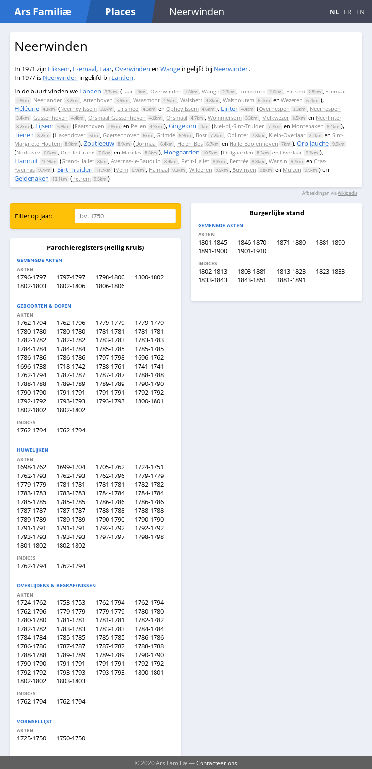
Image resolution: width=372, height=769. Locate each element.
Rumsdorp (252, 91)
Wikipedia (347, 193)
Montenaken (308, 126)
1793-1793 (70, 401)
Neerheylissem (78, 108)
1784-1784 (31, 348)
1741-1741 (149, 366)
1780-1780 (31, 331)
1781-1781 (109, 331)
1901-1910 (251, 250)
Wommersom (225, 117)
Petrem (81, 178)
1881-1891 (291, 280)
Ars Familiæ (43, 11)
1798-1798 (149, 536)
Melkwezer (275, 117)
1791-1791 (70, 392)
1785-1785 (109, 348)
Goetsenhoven (121, 134)
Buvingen (244, 169)
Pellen (138, 126)
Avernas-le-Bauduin (136, 161)
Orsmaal (176, 117)
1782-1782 (31, 340)
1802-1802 (31, 409)
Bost (201, 134)
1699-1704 (70, 466)
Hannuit (26, 160)
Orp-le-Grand (78, 152)
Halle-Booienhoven (254, 143)
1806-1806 (109, 285)
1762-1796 (70, 322)
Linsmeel (128, 108)
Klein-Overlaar (287, 134)
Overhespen (274, 108)
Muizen (292, 169)
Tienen (24, 134)
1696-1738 (31, 366)
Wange (170, 68)
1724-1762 (31, 602)
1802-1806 (70, 285)
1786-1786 (31, 357)
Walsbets (191, 100)
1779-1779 (109, 322)
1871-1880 (291, 242)
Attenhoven (98, 100)
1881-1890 (330, 242)
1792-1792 (149, 392)
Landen (122, 77)
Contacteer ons (216, 763)
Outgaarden (238, 152)
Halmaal (159, 169)
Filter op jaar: (33, 216)
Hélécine (27, 108)
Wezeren (292, 100)
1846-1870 (251, 242)
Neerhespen (325, 108)
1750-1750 (70, 738)
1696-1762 (149, 357)
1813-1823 (291, 271)
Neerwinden (231, 68)
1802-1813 (212, 271)
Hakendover (70, 134)
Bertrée (239, 161)
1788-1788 (149, 374)
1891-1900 (212, 250)
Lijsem (44, 126)
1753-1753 (70, 602)
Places (120, 11)
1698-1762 (31, 466)
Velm (122, 169)
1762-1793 (31, 475)
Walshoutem (238, 100)
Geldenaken (32, 178)
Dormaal (146, 143)
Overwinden (132, 68)
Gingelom (182, 126)
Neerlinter (328, 117)
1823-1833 (330, 271)
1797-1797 (70, 277)
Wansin (278, 161)
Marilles (131, 152)
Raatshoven (89, 126)
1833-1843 (212, 280)
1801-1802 (31, 545)
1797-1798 (109, 357)
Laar (105, 68)
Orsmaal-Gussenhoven (117, 117)
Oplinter (237, 134)
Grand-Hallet (78, 161)
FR (347, 11)
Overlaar (291, 152)
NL (334, 11)
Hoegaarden (182, 152)
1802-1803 (31, 285)
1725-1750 (31, 738)
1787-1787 (70, 374)
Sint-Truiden (75, 169)
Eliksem (59, 68)
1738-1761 (109, 366)
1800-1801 (149, 401)
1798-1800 (109, 277)
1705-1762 (109, 466)
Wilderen (200, 169)
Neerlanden (48, 100)
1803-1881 (251, 271)
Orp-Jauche (313, 143)
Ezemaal (84, 68)
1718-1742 (70, 366)
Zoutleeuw (99, 143)
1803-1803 (70, 681)
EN (360, 11)
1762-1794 (31, 322)
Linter (229, 108)
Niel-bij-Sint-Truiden (239, 126)
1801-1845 (212, 242)
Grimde (165, 134)
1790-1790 (149, 383)
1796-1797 (31, 277)
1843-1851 (251, 280)
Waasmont (146, 100)
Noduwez (28, 152)
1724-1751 (149, 466)
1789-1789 (70, 383)
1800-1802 (149, 277)
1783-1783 (109, 340)
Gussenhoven (50, 117)
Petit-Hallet (195, 161)
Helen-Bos (190, 143)
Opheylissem (182, 108)
